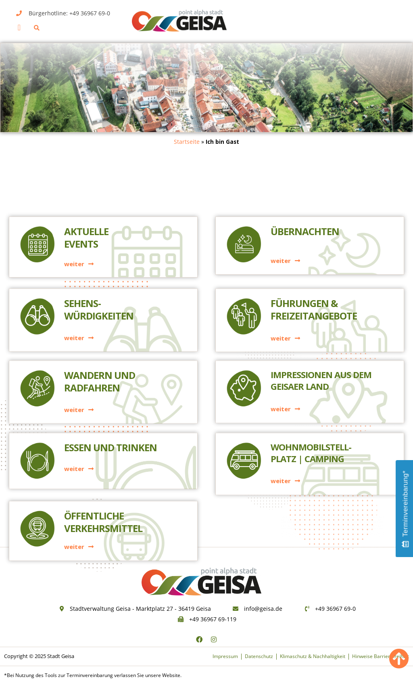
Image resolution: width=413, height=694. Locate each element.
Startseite (187, 141)
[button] (19, 27)
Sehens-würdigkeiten (98, 254)
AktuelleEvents (86, 184)
